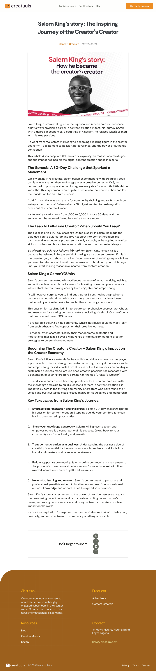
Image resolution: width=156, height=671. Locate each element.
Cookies (146, 665)
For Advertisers (67, 6)
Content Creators (102, 604)
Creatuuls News (30, 636)
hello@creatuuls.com (104, 642)
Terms (136, 665)
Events (25, 641)
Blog (98, 6)
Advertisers (99, 598)
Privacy (126, 665)
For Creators (86, 6)
